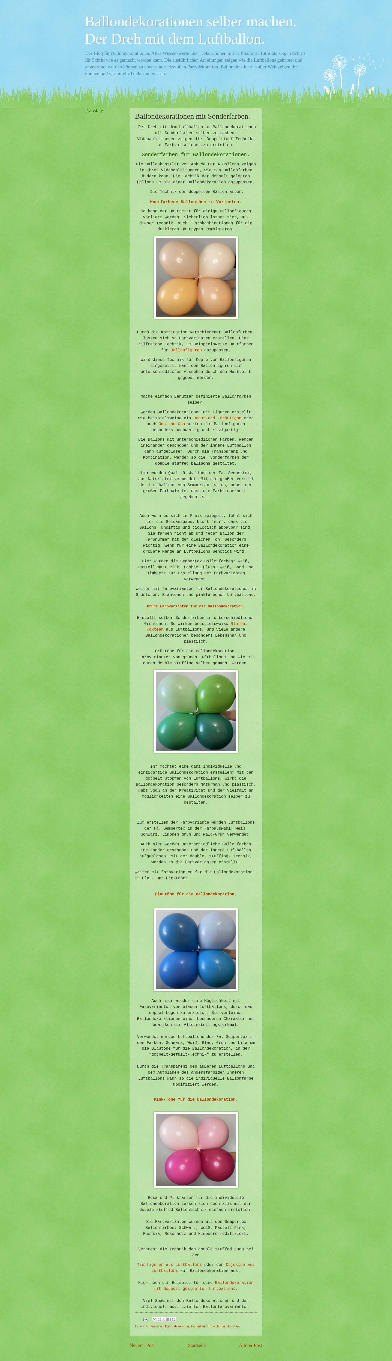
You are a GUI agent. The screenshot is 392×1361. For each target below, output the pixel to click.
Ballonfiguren (186, 350)
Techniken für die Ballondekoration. (216, 1326)
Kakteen (155, 630)
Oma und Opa (172, 424)
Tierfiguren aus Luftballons (169, 1265)
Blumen (238, 624)
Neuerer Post (142, 1345)
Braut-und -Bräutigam (218, 418)
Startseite (197, 1345)
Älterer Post (250, 1345)
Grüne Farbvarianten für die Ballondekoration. (196, 606)
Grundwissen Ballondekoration (167, 1326)
